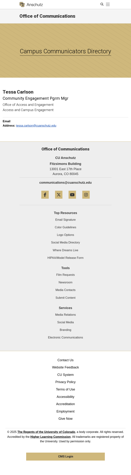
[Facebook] (45, 200)
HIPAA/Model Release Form (65, 257)
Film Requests (65, 274)
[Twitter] (58, 200)
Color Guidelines (65, 227)
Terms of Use (65, 389)
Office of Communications (47, 16)
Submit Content (65, 297)
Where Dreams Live (65, 250)
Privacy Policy (65, 382)
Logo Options (65, 234)
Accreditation (65, 404)
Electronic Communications (65, 337)
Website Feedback (65, 367)
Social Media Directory (65, 242)
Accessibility (65, 397)
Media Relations (65, 314)
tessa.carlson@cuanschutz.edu (36, 125)
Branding (65, 329)
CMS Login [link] (65, 456)
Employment (65, 411)
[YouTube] (72, 200)
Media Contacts (65, 290)
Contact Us (65, 360)
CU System (65, 375)
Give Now (65, 418)
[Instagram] (86, 200)
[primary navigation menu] (108, 4)
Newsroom (65, 282)
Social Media (65, 322)
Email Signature (65, 219)
